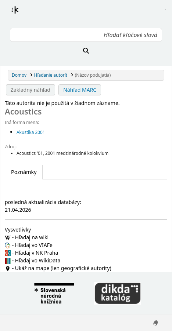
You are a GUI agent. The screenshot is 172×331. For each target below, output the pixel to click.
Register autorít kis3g (22, 14)
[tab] (24, 172)
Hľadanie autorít (51, 75)
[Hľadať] (86, 51)
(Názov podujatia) (93, 75)
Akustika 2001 (31, 132)
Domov (19, 75)
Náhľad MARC (79, 89)
